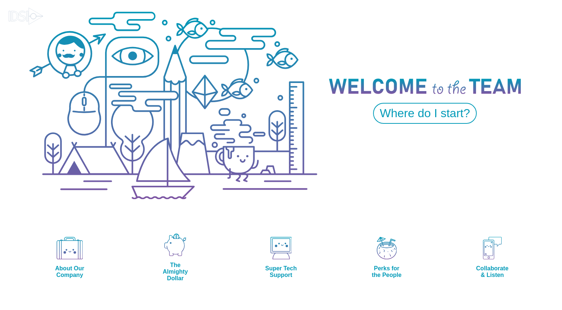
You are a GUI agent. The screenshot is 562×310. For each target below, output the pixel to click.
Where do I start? (425, 113)
